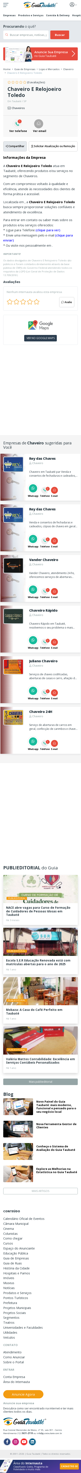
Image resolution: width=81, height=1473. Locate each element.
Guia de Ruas (12, 1263)
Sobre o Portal (13, 1362)
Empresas (9, 15)
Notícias (9, 1288)
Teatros (8, 1322)
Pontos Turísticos (15, 1298)
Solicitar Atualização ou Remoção (53, 146)
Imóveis (8, 1278)
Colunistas (10, 1234)
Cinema (8, 1229)
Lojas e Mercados (49, 69)
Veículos (9, 1337)
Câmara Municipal (16, 1224)
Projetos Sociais (14, 1313)
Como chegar (12, 1238)
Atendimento (12, 1352)
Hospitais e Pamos (16, 1273)
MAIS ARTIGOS (40, 1191)
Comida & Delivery (58, 15)
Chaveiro (68, 69)
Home (7, 69)
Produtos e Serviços (30, 15)
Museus (8, 1283)
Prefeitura (10, 1303)
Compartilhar (15, 146)
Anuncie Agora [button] (23, 1394)
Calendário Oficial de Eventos (23, 1219)
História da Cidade (16, 1268)
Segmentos (11, 1317)
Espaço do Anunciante (19, 1248)
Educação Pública (15, 1253)
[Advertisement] (40, 391)
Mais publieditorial (40, 1082)
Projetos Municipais (17, 1308)
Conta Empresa (14, 1377)
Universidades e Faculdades (23, 1327)
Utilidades (10, 1332)
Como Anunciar (14, 1357)
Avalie (66, 302)
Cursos (8, 1243)
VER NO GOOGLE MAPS (41, 338)
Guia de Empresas (24, 69)
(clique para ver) (48, 230)
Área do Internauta (16, 1382)
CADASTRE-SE (69, 1466)
